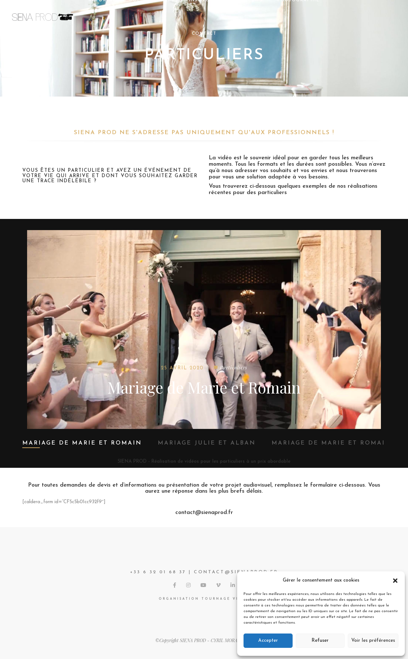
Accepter (268, 640)
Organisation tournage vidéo (204, 599)
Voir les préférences (373, 640)
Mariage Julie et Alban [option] (207, 443)
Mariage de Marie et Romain (204, 387)
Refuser (320, 640)
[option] (204, 329)
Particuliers (233, 367)
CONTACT (204, 34)
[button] (395, 580)
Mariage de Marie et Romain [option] (82, 443)
